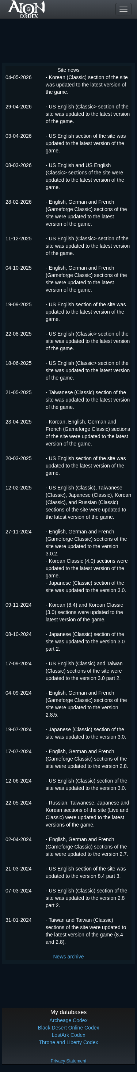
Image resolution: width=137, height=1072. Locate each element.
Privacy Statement (68, 1061)
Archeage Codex (68, 1020)
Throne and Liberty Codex (68, 1042)
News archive (68, 957)
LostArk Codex (68, 1035)
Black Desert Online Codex (68, 1028)
